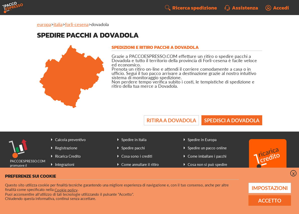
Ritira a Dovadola (171, 120)
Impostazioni (270, 188)
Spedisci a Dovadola (231, 120)
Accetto (269, 200)
